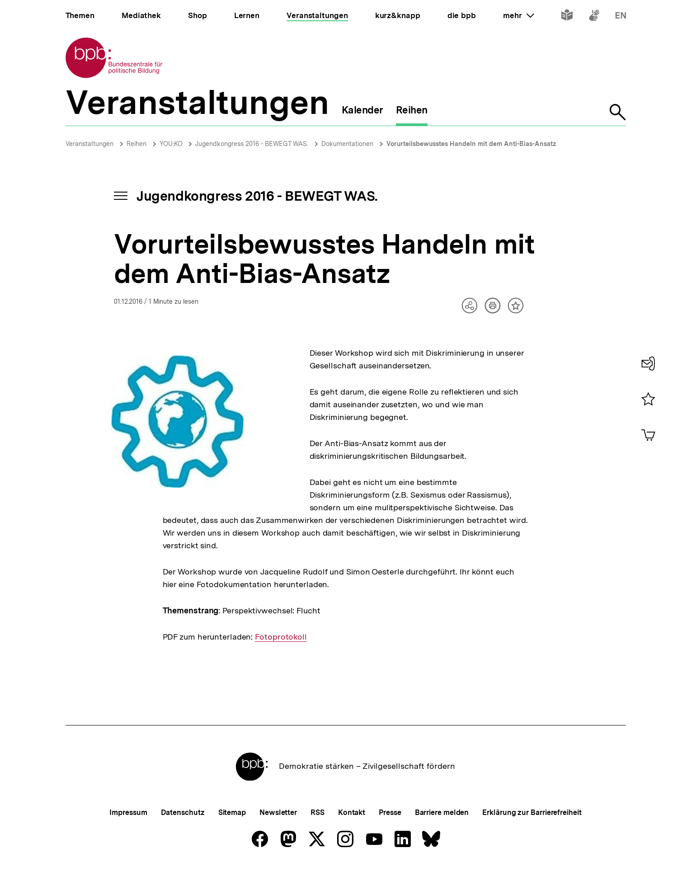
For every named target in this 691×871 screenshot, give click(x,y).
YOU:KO (172, 143)
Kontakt (351, 812)
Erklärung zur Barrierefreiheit (531, 812)
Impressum (128, 812)
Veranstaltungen (89, 143)
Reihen (136, 143)
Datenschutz (183, 812)
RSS (317, 812)
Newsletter (278, 812)
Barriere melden (442, 812)
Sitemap (232, 812)
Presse (390, 812)
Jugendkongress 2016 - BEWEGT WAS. (251, 143)
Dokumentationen (347, 143)
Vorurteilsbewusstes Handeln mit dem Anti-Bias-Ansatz (471, 143)
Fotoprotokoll (281, 637)
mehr (518, 15)
